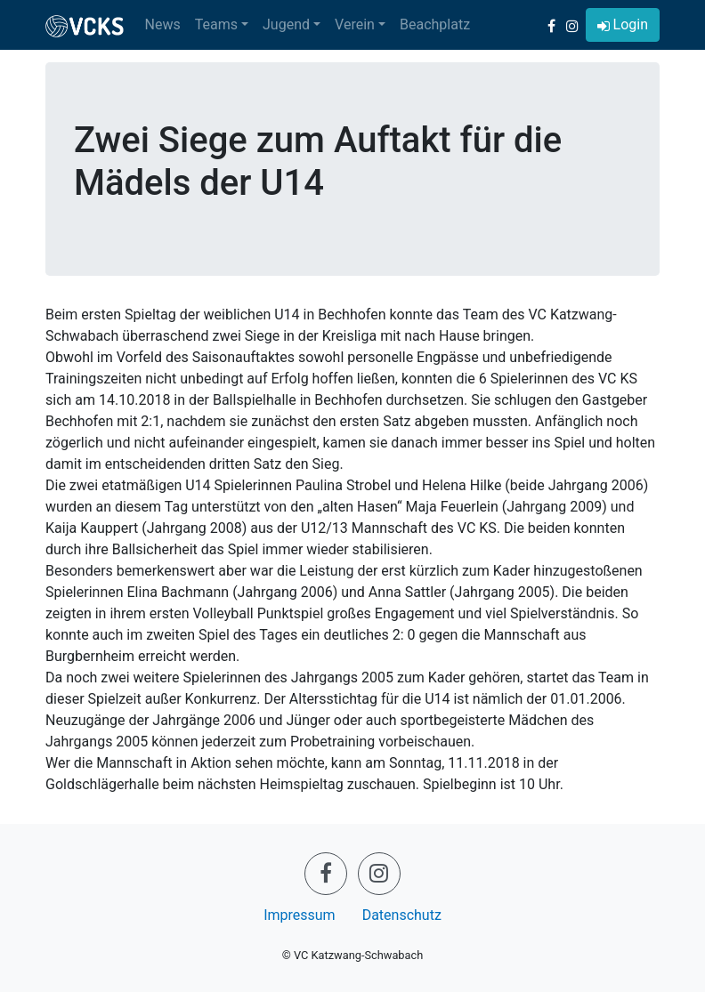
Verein (355, 24)
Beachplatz (435, 24)
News (163, 24)
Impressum (299, 915)
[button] (623, 25)
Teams (216, 24)
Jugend (286, 24)
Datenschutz (402, 915)
